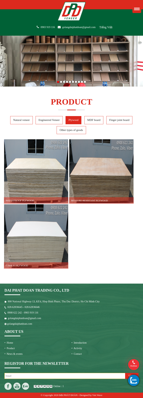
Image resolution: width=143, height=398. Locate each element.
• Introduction (79, 342)
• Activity (77, 348)
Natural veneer (21, 119)
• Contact (77, 353)
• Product (9, 348)
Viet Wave (97, 395)
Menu (136, 9)
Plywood (73, 119)
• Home (8, 342)
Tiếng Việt (105, 27)
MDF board (93, 119)
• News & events (13, 353)
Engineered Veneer (49, 119)
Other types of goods (71, 130)
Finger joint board (119, 119)
